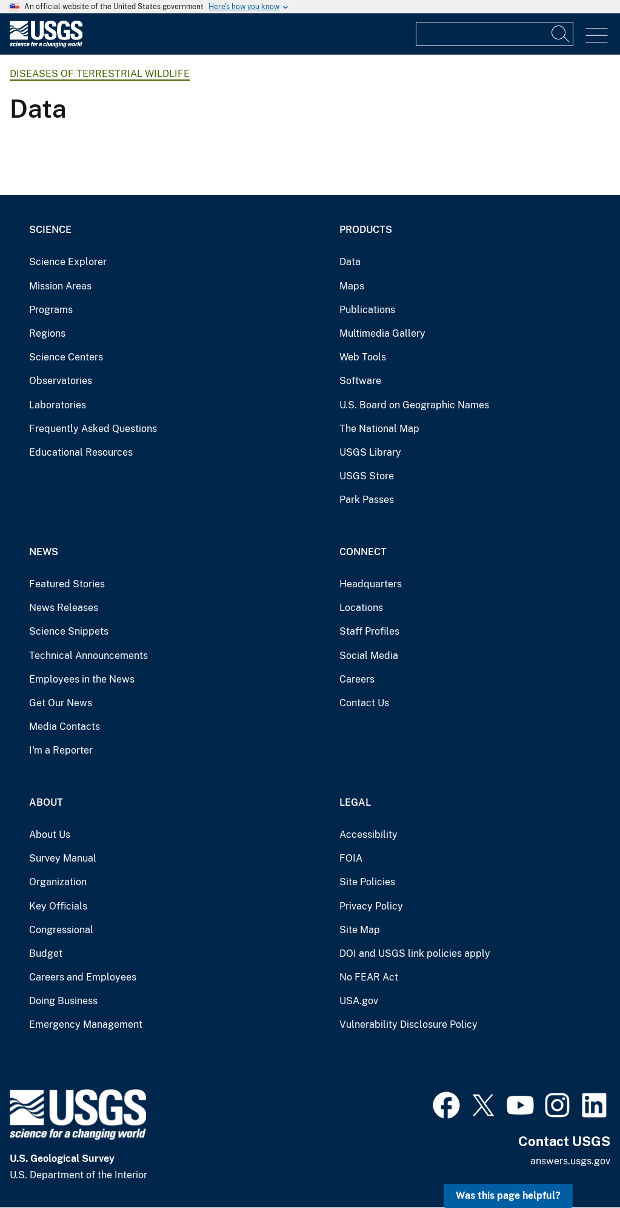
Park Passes (366, 499)
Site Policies (367, 882)
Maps (351, 286)
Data (350, 262)
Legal (355, 802)
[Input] (494, 34)
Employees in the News (82, 679)
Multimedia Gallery (382, 333)
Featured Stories (67, 584)
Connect (363, 552)
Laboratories (57, 405)
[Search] (561, 34)
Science (50, 229)
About (46, 802)
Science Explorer (68, 262)
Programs (51, 309)
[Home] (46, 44)
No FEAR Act (368, 977)
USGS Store (366, 476)
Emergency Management (85, 1024)
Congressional (61, 930)
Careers (357, 679)
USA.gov (358, 1001)
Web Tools (362, 357)
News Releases (63, 607)
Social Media (368, 655)
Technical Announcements (88, 655)
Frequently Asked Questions (93, 428)
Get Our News (60, 703)
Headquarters (370, 584)
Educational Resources (81, 452)
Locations (361, 607)
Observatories (60, 380)
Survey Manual (62, 858)
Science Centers (66, 357)
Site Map (359, 930)
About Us (49, 834)
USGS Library (370, 452)
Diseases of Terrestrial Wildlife (100, 73)
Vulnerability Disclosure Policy (408, 1024)
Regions (47, 333)
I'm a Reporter (61, 750)
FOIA (350, 858)
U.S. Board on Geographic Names (414, 405)
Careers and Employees (82, 977)
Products (365, 229)
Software (360, 380)
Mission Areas (60, 286)
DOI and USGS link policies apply (414, 953)
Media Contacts (64, 726)
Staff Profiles (369, 631)
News (43, 552)
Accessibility (368, 834)
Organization (58, 882)
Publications (367, 309)
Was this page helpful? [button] (508, 1195)
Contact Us (364, 703)
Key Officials (58, 906)
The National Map (379, 428)
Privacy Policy (371, 906)
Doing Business (63, 1001)
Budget (45, 953)
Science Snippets (68, 631)
